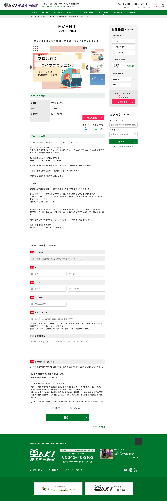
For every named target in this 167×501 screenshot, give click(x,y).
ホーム (34, 12)
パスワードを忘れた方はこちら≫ (123, 146)
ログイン (122, 142)
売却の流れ (71, 12)
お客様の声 (118, 12)
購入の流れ (58, 12)
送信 (66, 417)
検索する (122, 102)
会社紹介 (130, 12)
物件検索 (45, 12)
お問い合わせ (36, 470)
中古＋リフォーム (87, 12)
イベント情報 (104, 12)
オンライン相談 (72, 470)
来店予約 (53, 470)
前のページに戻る (99, 427)
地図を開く (132, 457)
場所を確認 (92, 118)
